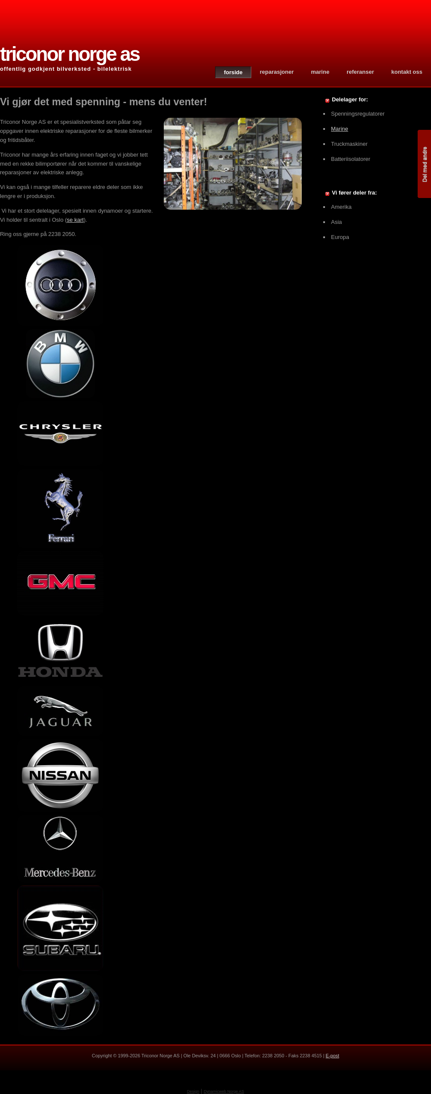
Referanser (360, 72)
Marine (320, 72)
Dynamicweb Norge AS (224, 1091)
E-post (332, 1055)
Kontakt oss (406, 72)
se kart (75, 220)
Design (193, 1091)
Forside (233, 72)
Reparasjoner (277, 72)
